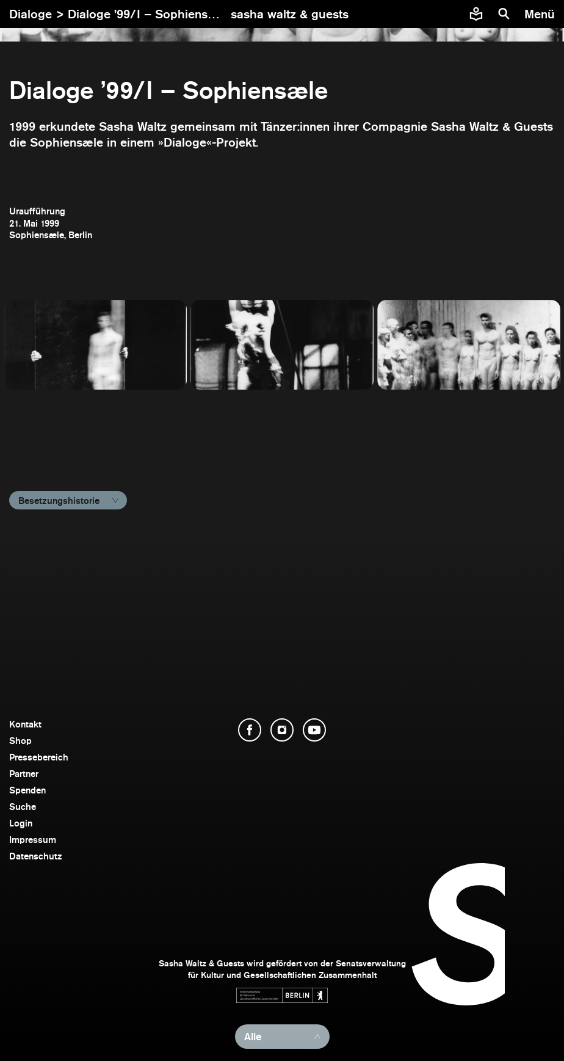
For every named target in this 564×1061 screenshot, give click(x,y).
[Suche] (504, 14)
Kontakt (25, 724)
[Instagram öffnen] (282, 730)
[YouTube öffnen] (314, 730)
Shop (20, 740)
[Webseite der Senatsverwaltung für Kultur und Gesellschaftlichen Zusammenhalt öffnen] (282, 995)
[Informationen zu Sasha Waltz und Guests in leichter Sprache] (476, 14)
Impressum (32, 839)
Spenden (27, 790)
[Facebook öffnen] (249, 730)
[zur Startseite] (290, 14)
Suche (22, 806)
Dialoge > (38, 14)
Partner (23, 773)
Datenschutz (35, 856)
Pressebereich (38, 757)
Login (20, 823)
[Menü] (541, 14)
